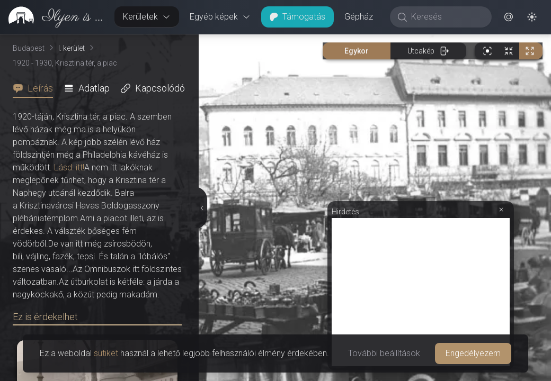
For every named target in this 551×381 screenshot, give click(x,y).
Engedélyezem (473, 353)
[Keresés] (446, 17)
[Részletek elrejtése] (202, 208)
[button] (508, 17)
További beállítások (384, 353)
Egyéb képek (220, 17)
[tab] (36, 88)
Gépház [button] (358, 17)
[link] (53, 17)
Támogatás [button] (297, 17)
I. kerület (71, 48)
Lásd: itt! (69, 167)
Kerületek (147, 17)
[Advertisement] (421, 292)
